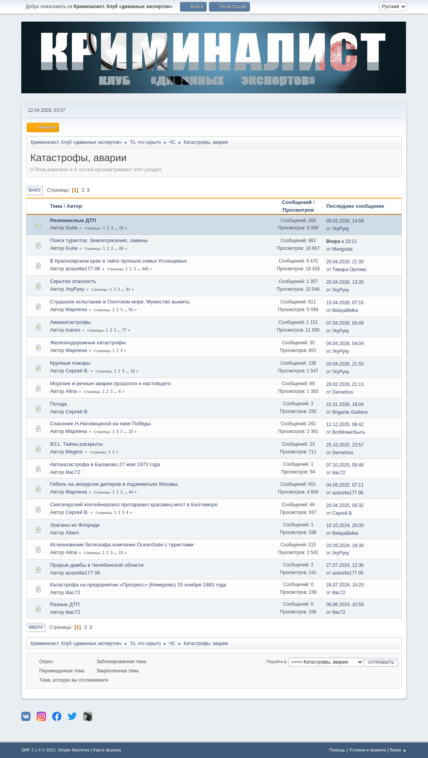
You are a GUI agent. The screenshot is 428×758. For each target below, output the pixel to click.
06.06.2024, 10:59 (345, 604)
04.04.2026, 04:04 (345, 343)
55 (131, 310)
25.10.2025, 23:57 (345, 445)
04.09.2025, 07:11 (345, 485)
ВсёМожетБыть (348, 432)
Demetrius (342, 392)
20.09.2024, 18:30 (345, 545)
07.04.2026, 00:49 (345, 323)
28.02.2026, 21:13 (345, 384)
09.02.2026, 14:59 (345, 221)
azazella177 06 (83, 268)
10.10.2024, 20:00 (345, 525)
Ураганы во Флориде (74, 525)
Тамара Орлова (349, 269)
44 (131, 492)
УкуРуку (340, 228)
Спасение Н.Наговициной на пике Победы (100, 423)
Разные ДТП (65, 604)
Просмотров (298, 210)
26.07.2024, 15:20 (345, 585)
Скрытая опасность (73, 281)
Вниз (34, 190)
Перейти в (276, 662)
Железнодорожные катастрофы (88, 342)
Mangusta (342, 249)
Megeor (74, 452)
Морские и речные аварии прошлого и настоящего (110, 383)
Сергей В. (77, 371)
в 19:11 (341, 241)
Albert (72, 533)
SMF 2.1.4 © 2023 (38, 750)
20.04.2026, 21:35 (345, 261)
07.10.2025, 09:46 (345, 465)
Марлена (76, 309)
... (116, 228)
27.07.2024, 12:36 (345, 565)
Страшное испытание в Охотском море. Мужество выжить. (120, 302)
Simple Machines (74, 750)
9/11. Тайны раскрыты (76, 444)
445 (145, 269)
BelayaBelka (345, 310)
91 (128, 289)
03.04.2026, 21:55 (345, 364)
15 (121, 553)
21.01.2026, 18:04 (345, 404)
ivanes (73, 330)
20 (131, 432)
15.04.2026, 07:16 (345, 302)
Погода (58, 404)
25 (121, 228)
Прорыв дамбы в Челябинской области (96, 565)
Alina (71, 391)
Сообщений (297, 202)
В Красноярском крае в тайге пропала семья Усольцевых (118, 261)
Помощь (337, 750)
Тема (56, 206)
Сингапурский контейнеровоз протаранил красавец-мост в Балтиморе (133, 504)
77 (124, 330)
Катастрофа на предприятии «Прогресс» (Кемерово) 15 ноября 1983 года (138, 585)
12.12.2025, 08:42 (345, 424)
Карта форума (107, 750)
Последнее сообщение (358, 206)
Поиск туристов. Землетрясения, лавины (99, 240)
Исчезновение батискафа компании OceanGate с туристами (121, 544)
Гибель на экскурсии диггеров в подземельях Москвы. (114, 484)
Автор (74, 206)
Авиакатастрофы (70, 322)
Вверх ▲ (398, 750)
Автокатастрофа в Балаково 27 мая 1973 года (105, 464)
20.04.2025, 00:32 (345, 505)
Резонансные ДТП (73, 220)
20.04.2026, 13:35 (345, 282)
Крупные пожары (70, 363)
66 (121, 248)
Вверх (36, 627)
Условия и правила (367, 750)
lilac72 (73, 472)
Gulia (72, 228)
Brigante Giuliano (350, 412)
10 (133, 371)
